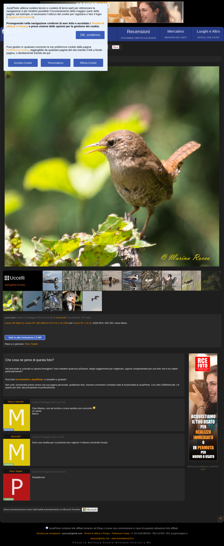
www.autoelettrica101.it (122, 538)
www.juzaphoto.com (100, 538)
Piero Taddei (31, 344)
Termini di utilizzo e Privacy (97, 533)
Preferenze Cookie (17, 49)
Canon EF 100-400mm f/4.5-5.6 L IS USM (46, 323)
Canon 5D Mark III (14, 323)
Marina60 (61, 317)
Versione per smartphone (48, 533)
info (203, 469)
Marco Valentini (16, 401)
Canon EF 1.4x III (82, 323)
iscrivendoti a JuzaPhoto (29, 379)
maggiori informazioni (20, 17)
